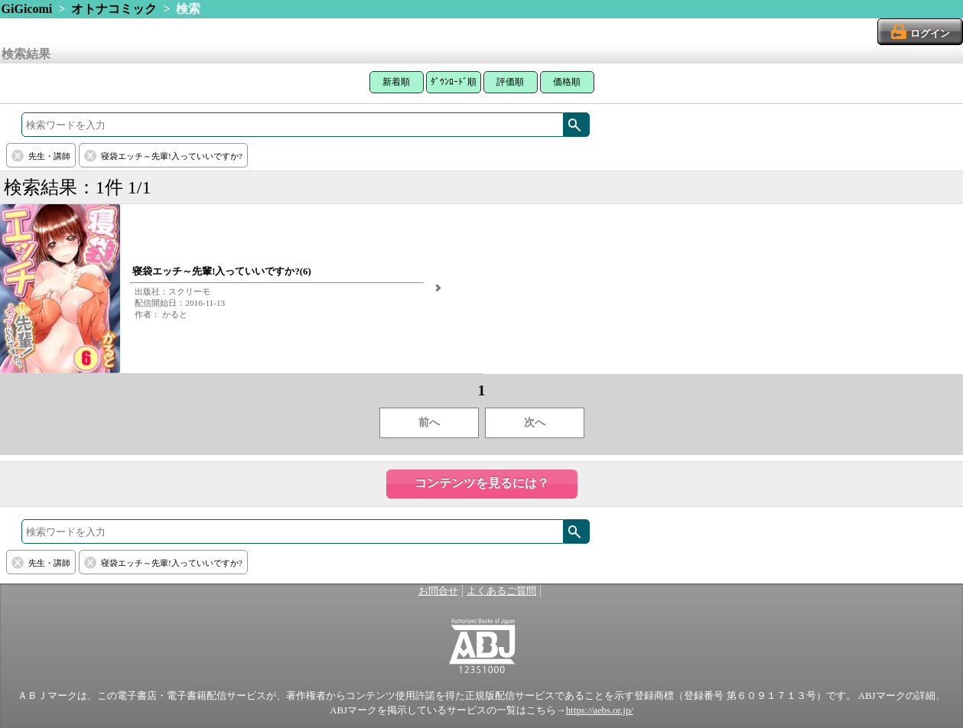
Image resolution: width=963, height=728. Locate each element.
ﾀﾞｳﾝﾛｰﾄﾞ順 (454, 81)
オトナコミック (114, 8)
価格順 (567, 81)
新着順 (396, 81)
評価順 (510, 81)
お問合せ (438, 591)
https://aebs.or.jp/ (599, 710)
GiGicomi (27, 8)
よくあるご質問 (501, 591)
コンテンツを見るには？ (482, 482)
